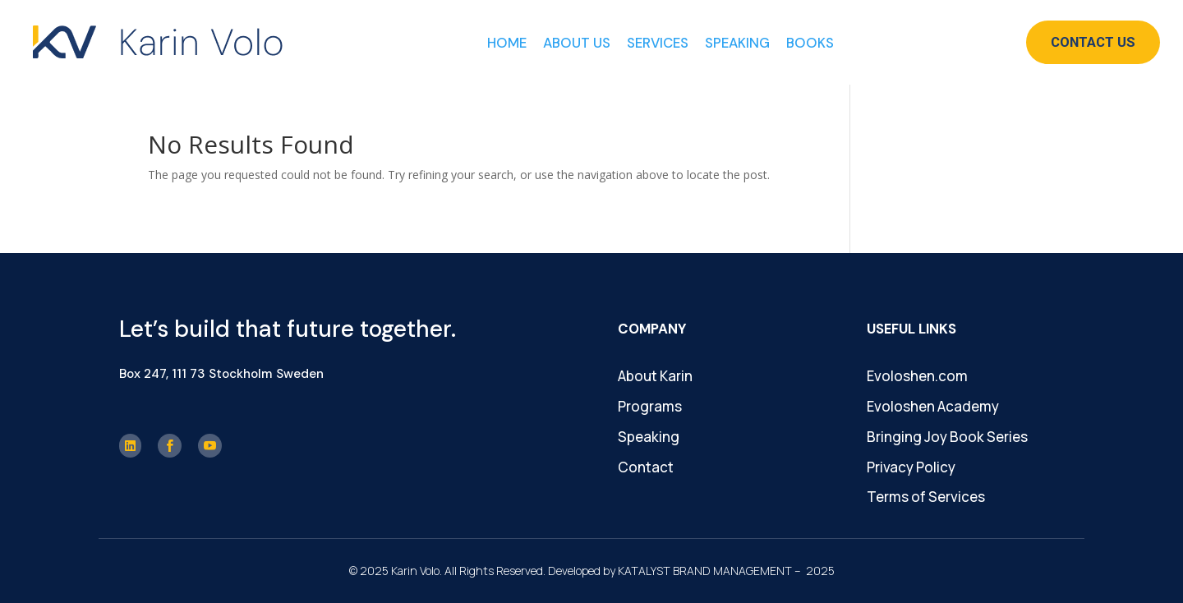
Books (810, 43)
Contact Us (1093, 42)
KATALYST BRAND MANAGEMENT (705, 570)
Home (507, 43)
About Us (576, 43)
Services (657, 43)
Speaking (737, 43)
